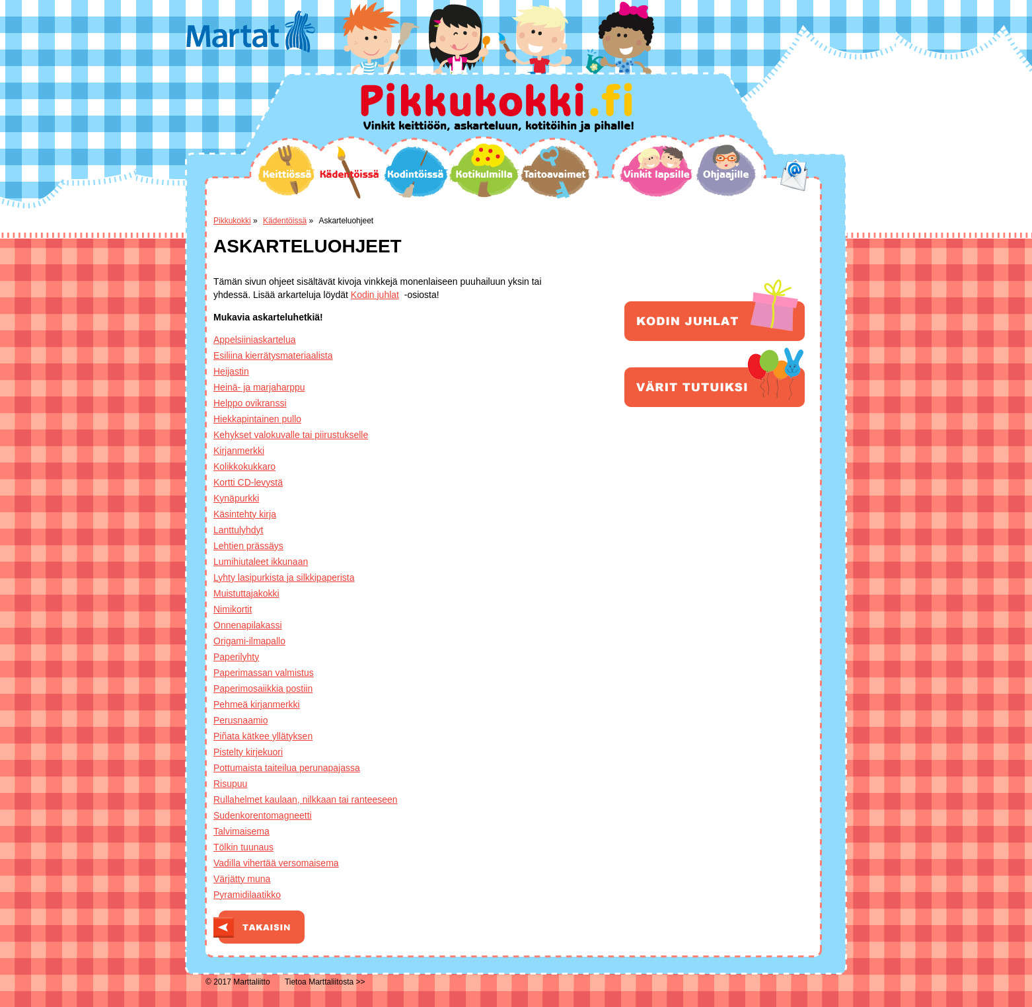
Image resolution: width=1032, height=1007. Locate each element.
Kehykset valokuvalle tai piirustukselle (290, 434)
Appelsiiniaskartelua (254, 339)
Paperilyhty (236, 657)
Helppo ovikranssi (250, 403)
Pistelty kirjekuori (248, 752)
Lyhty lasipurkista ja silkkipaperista (283, 577)
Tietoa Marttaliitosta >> (325, 982)
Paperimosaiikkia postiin (263, 688)
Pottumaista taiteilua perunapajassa (286, 768)
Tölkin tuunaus (243, 847)
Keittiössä (286, 170)
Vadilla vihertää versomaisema (276, 863)
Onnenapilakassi (247, 625)
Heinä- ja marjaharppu (259, 387)
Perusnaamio (240, 720)
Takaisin (259, 927)
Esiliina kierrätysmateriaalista (273, 355)
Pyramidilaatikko (247, 894)
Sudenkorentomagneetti (262, 815)
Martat (250, 32)
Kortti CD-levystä (248, 482)
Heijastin (231, 371)
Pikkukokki (232, 220)
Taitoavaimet (555, 172)
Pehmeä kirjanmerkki (256, 704)
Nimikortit (232, 609)
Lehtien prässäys (248, 546)
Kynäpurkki (236, 498)
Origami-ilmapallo (249, 641)
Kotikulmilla (484, 170)
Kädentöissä (349, 172)
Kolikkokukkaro (244, 466)
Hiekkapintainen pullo (257, 419)
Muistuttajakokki (246, 593)
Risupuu (230, 783)
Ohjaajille (726, 170)
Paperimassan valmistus (263, 672)
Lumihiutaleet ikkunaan (260, 561)
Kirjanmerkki (238, 450)
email (794, 175)
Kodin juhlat (375, 294)
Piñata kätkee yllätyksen (263, 736)
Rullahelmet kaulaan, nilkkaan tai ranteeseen (305, 799)
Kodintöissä (415, 172)
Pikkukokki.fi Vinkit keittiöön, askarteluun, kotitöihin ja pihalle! (497, 107)
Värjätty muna (241, 879)
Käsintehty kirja (244, 514)
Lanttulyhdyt (238, 530)
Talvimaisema (241, 831)
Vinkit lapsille (656, 171)
